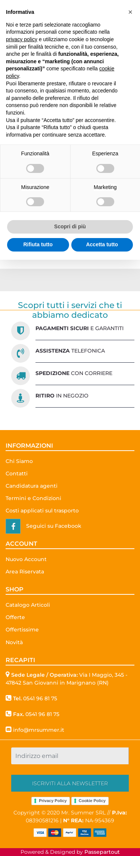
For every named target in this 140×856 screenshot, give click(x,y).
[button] (70, 783)
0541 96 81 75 (40, 698)
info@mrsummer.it (38, 729)
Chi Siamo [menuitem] (19, 461)
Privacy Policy (53, 800)
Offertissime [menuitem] (22, 629)
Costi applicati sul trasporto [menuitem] (42, 510)
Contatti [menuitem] (17, 473)
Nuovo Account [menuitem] (26, 559)
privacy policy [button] (21, 39)
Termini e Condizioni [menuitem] (33, 498)
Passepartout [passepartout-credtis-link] (102, 852)
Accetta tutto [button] (102, 244)
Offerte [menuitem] (15, 617)
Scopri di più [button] (70, 226)
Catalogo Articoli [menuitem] (28, 604)
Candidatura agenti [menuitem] (31, 485)
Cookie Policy (92, 800)
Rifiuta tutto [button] (38, 244)
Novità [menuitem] (14, 642)
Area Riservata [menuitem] (25, 571)
